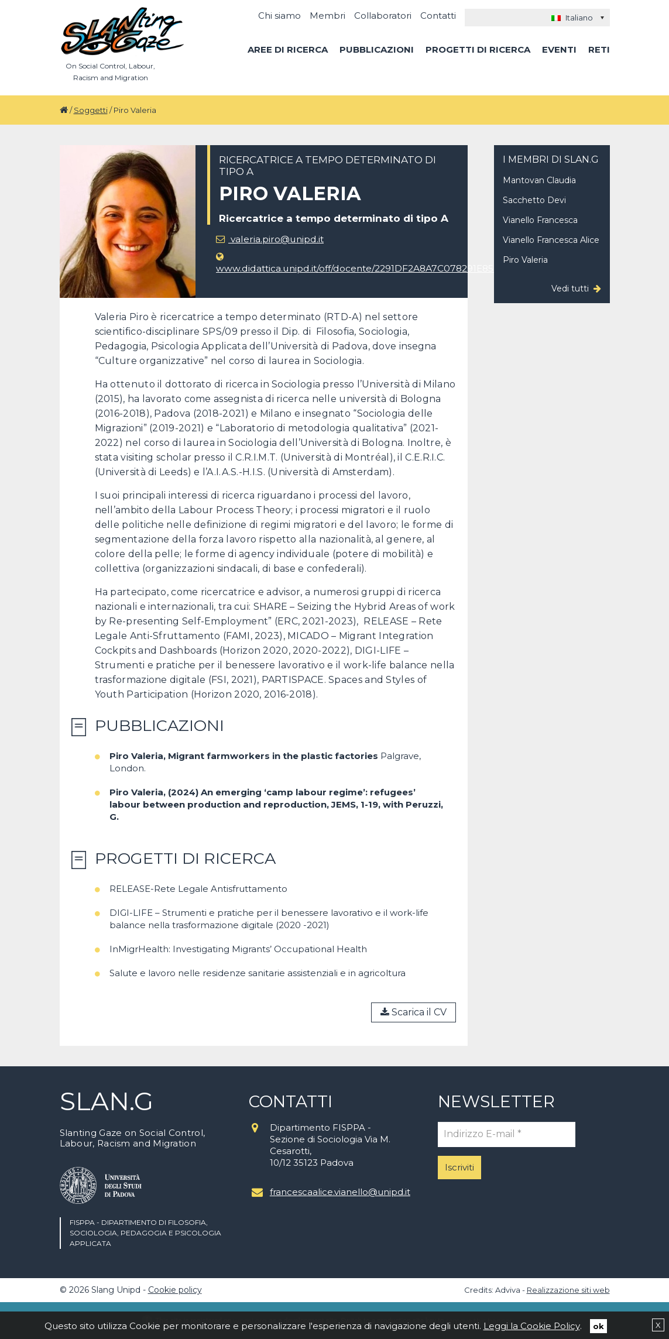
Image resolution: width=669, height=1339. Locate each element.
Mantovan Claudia (539, 180)
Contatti (438, 15)
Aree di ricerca (288, 49)
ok (598, 1325)
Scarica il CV (413, 1012)
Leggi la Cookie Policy (531, 1325)
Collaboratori (382, 15)
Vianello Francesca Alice (551, 240)
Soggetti (91, 110)
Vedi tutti (570, 288)
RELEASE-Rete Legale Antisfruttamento (198, 888)
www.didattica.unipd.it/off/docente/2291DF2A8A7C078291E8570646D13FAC (391, 263)
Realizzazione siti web (568, 1290)
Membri (327, 15)
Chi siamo (279, 15)
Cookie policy (175, 1290)
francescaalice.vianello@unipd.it (338, 1191)
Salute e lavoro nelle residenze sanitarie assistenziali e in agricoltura (257, 972)
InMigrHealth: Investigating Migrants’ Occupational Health (238, 949)
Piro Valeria (525, 260)
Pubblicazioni (376, 49)
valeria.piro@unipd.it (271, 239)
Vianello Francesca (540, 220)
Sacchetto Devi (534, 200)
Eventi (559, 49)
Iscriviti (459, 1167)
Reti (599, 49)
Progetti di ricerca (478, 49)
